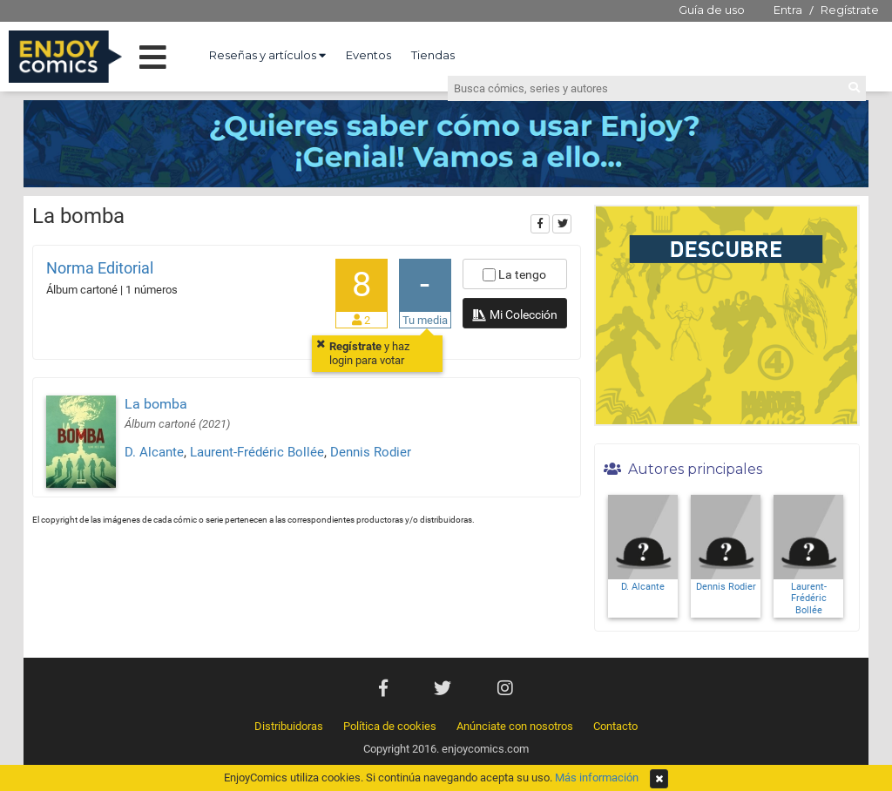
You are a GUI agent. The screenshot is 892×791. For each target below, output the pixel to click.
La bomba (156, 404)
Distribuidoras (288, 726)
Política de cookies (389, 726)
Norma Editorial (99, 268)
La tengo (514, 274)
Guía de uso (712, 10)
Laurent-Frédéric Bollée (257, 452)
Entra (788, 10)
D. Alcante (154, 452)
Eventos (368, 55)
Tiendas (433, 55)
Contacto (615, 726)
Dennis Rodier (370, 452)
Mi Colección (514, 316)
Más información (597, 777)
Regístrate (850, 10)
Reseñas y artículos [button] (267, 55)
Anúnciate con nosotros (514, 726)
